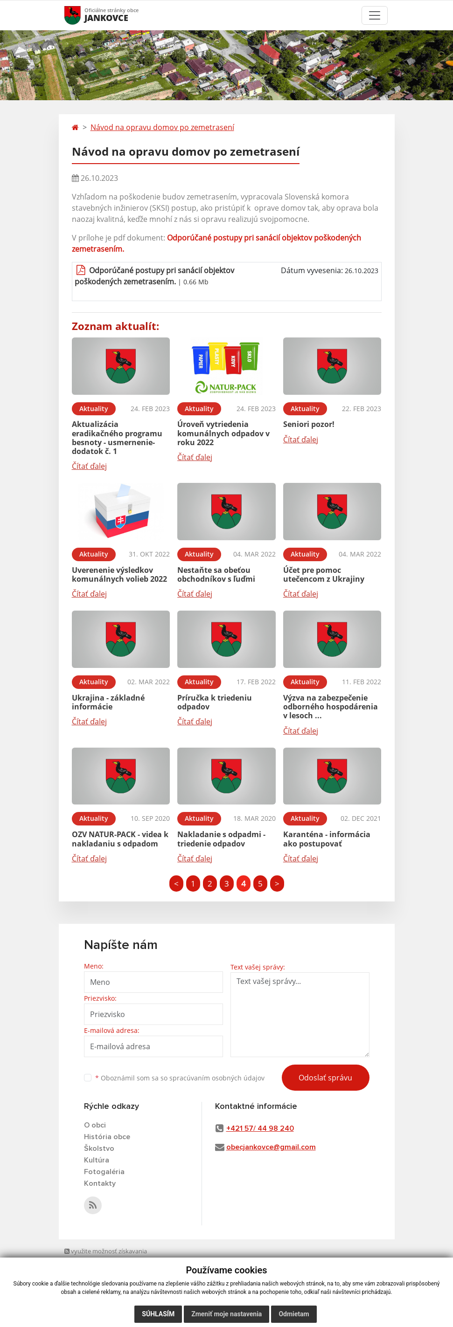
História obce (107, 1137)
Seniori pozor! (309, 424)
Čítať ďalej (89, 466)
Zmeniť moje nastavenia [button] (226, 1314)
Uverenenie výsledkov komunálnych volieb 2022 (119, 574)
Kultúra (96, 1160)
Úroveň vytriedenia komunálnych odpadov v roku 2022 (223, 433)
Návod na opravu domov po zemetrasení (162, 127)
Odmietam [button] (294, 1314)
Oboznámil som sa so (180, 1077)
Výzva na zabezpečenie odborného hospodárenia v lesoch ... (330, 707)
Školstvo (99, 1148)
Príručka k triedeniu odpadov (214, 702)
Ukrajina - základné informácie (108, 702)
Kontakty (100, 1183)
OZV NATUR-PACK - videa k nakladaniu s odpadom (120, 838)
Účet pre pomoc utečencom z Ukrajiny (323, 574)
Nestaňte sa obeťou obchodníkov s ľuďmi (216, 574)
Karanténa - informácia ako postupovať (326, 838)
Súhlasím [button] (158, 1314)
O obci (95, 1125)
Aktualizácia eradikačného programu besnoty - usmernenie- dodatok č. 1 (117, 437)
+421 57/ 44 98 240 (260, 1128)
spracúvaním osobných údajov (217, 1077)
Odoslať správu (325, 1078)
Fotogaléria (104, 1172)
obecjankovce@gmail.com (271, 1147)
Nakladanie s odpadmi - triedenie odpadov (221, 838)
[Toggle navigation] (375, 15)
